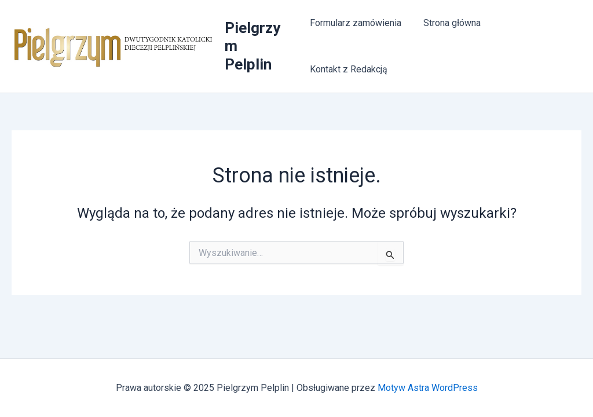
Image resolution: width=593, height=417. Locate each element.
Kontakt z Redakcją (348, 69)
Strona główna (448, 22)
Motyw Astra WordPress (428, 387)
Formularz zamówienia (355, 22)
